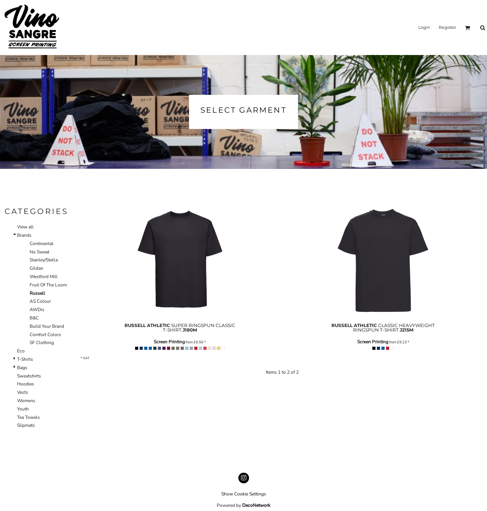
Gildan (36, 268)
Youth (23, 409)
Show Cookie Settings (243, 494)
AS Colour (40, 301)
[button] (467, 27)
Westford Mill (44, 277)
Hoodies (25, 384)
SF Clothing (42, 343)
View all (25, 227)
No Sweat (39, 252)
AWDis (37, 310)
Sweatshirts (29, 376)
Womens (26, 401)
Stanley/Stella (44, 260)
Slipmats (26, 425)
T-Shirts (25, 359)
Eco (21, 351)
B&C (34, 318)
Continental (42, 244)
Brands (24, 235)
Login (424, 27)
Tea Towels (28, 417)
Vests (22, 392)
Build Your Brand (47, 326)
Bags (22, 368)
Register (447, 27)
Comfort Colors (45, 335)
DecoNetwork (256, 505)
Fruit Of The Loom (48, 285)
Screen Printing (169, 342)
